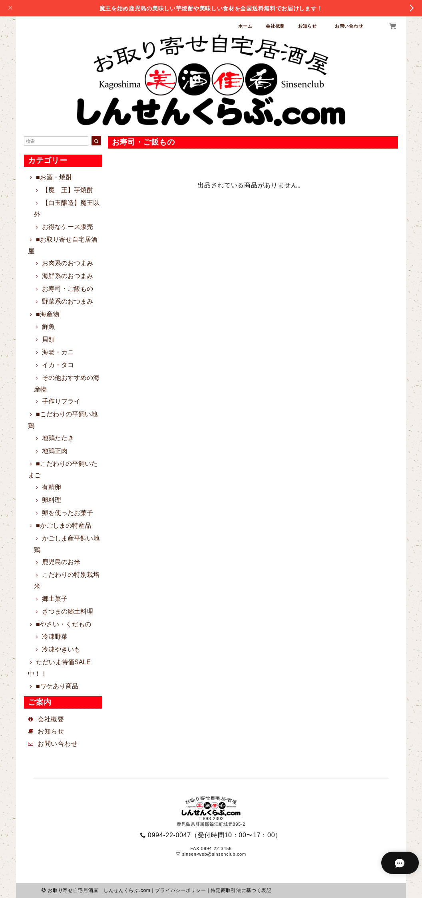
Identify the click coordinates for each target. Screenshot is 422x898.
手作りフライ (61, 401)
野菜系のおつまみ (67, 301)
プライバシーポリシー (180, 890)
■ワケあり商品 (57, 686)
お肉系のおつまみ (67, 263)
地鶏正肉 (55, 450)
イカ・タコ (58, 365)
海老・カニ (58, 352)
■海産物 (47, 314)
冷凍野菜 (55, 636)
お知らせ (310, 26)
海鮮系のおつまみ (67, 275)
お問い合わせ (349, 26)
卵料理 (51, 500)
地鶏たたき (58, 438)
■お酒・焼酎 (54, 177)
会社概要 (275, 26)
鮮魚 (48, 326)
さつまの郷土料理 (67, 611)
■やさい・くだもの (63, 624)
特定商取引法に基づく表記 (241, 890)
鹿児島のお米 (61, 561)
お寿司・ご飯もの (67, 288)
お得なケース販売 (67, 226)
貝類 (48, 339)
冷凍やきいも (61, 649)
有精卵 (51, 487)
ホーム (245, 26)
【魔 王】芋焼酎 (67, 190)
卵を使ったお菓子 (67, 512)
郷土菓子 (55, 598)
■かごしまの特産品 (63, 525)
